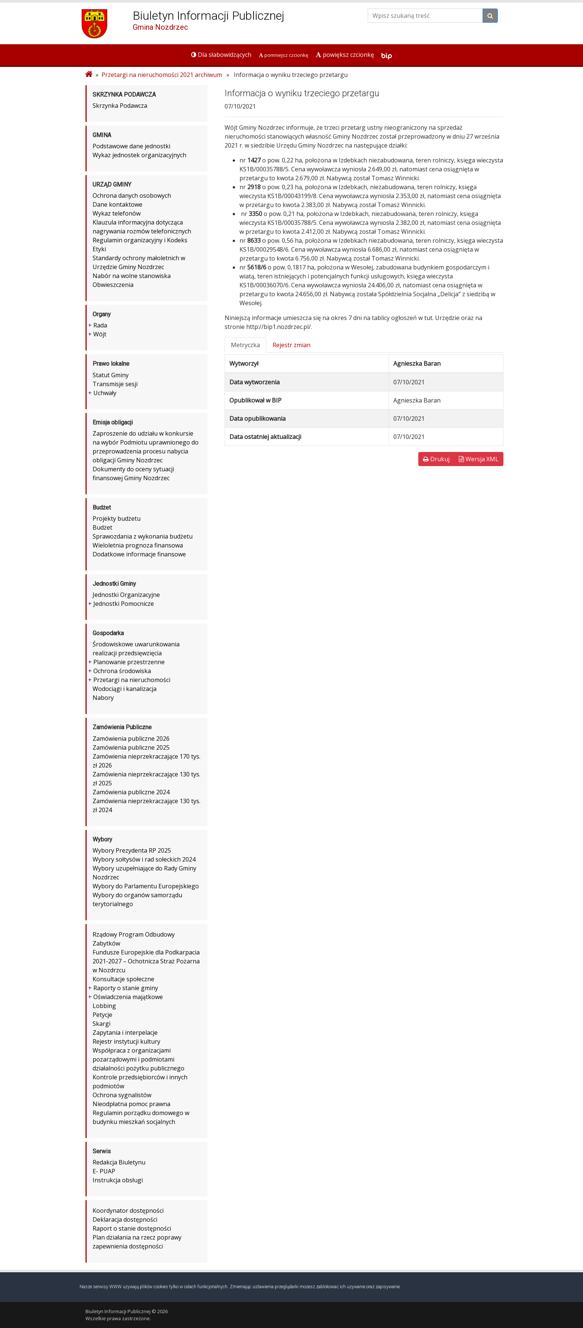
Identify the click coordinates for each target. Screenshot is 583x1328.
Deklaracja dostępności (125, 1219)
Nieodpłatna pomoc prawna (131, 1104)
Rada (100, 325)
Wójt (99, 334)
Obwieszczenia (113, 285)
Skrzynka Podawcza (120, 105)
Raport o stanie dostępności (132, 1228)
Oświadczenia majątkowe (128, 997)
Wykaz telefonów (117, 213)
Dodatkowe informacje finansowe (139, 554)
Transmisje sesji (115, 384)
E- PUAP (104, 1171)
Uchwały (104, 393)
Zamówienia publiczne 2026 (131, 738)
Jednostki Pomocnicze (123, 604)
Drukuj (436, 459)
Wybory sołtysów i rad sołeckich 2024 (144, 859)
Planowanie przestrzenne (129, 662)
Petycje (102, 1015)
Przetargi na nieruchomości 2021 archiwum (162, 75)
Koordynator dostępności (128, 1210)
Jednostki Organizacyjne (126, 595)
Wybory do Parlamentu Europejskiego (146, 886)
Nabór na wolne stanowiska (132, 276)
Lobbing (104, 1006)
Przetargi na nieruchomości (131, 680)
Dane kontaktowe (117, 204)
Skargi (101, 1024)
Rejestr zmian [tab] (291, 345)
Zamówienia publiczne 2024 (131, 792)
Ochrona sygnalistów (122, 1095)
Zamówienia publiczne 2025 (131, 747)
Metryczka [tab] (245, 345)
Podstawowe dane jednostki (131, 146)
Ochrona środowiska (122, 671)
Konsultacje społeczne (123, 979)
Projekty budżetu (117, 518)
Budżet (102, 527)
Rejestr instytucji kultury (126, 1041)
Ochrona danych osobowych (132, 195)
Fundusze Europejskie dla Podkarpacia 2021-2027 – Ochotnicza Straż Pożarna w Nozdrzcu (146, 961)
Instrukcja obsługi (118, 1180)
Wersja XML (479, 459)
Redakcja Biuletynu (119, 1162)
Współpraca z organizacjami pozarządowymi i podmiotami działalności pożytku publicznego (138, 1059)
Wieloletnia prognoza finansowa (138, 545)
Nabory (103, 698)
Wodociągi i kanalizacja (125, 689)
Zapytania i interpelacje (125, 1032)
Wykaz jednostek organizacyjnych (139, 155)
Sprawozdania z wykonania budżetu (143, 536)
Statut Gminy (111, 375)
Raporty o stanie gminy (125, 988)
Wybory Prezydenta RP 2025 (132, 850)
